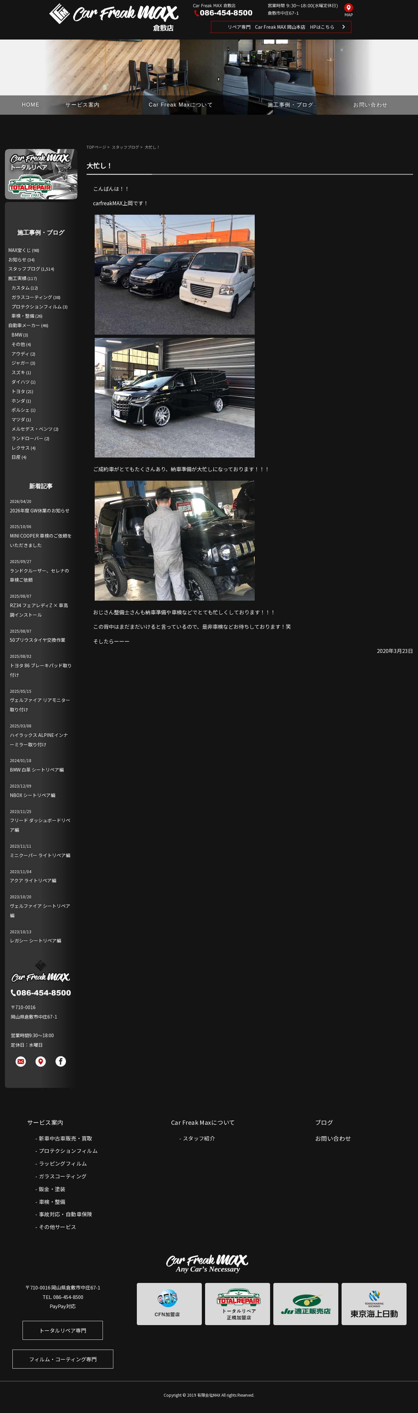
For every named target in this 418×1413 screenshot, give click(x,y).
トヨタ (18, 391)
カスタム (20, 287)
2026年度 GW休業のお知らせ (40, 510)
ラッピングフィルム (63, 1163)
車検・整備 (22, 315)
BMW (16, 334)
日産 (16, 457)
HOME (31, 105)
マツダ (18, 419)
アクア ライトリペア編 (33, 880)
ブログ (324, 1122)
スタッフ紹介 (199, 1138)
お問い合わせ (370, 105)
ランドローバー (27, 438)
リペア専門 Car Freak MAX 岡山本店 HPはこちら (281, 27)
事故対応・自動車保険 (65, 1214)
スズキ (18, 372)
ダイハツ (20, 381)
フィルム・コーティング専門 (63, 1359)
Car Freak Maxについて (181, 105)
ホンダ (18, 400)
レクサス (20, 447)
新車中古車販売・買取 (65, 1138)
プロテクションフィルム (36, 306)
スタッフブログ (125, 147)
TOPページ (96, 147)
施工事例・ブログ (291, 105)
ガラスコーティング (31, 297)
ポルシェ (20, 410)
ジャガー (20, 362)
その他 (18, 344)
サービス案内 (82, 105)
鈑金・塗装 (52, 1189)
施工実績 (17, 278)
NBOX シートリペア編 (32, 795)
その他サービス (57, 1227)
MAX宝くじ (19, 250)
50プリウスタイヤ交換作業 (37, 640)
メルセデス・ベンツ (32, 428)
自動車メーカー (24, 325)
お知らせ (17, 259)
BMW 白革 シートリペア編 (37, 769)
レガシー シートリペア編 (35, 940)
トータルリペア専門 (62, 1330)
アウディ (20, 353)
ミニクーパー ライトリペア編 (40, 855)
